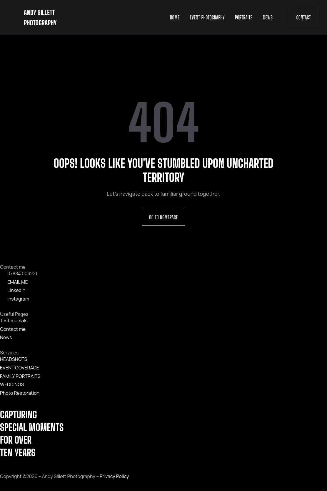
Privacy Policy (114, 476)
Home (175, 17)
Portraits (244, 17)
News (268, 17)
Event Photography (207, 17)
